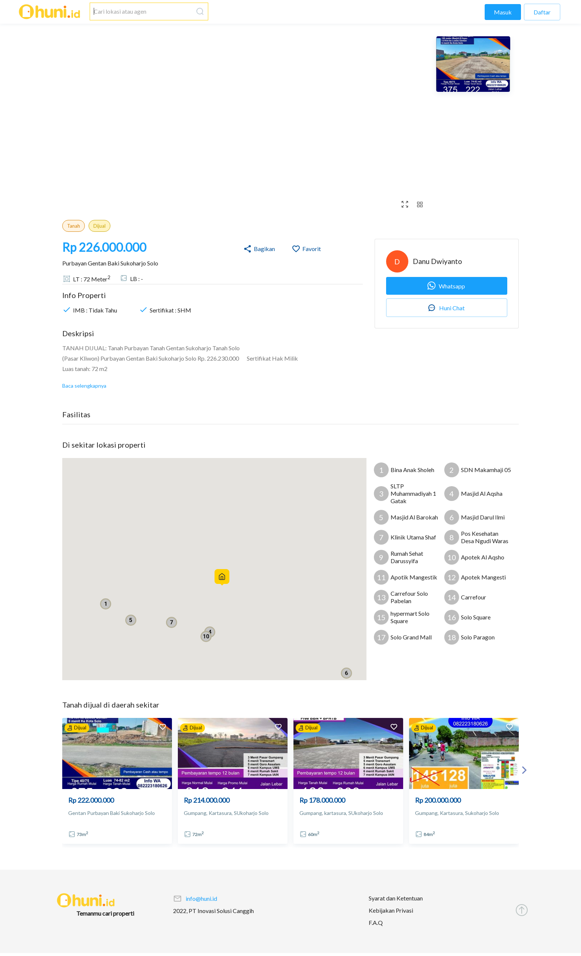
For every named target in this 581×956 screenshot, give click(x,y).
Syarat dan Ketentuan (396, 898)
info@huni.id (201, 898)
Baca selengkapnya (84, 385)
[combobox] (141, 11)
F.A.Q (376, 922)
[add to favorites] (163, 727)
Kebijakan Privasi (391, 910)
